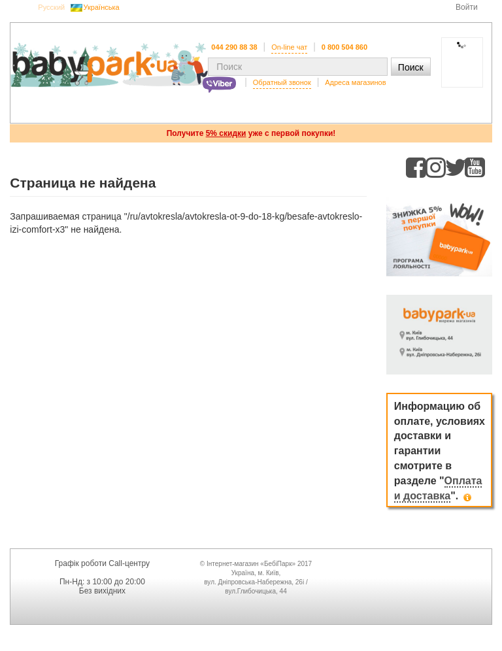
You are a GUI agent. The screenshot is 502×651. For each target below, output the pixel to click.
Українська (102, 7)
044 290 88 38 (234, 47)
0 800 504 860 (344, 47)
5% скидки (226, 133)
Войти (467, 7)
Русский (51, 7)
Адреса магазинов (355, 82)
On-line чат (289, 47)
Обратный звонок (282, 82)
